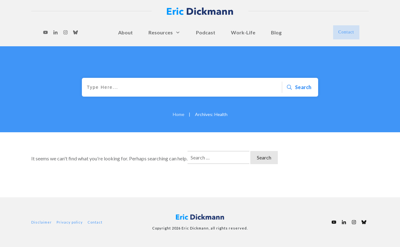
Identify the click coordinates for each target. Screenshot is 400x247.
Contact (95, 222)
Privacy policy (70, 222)
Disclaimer (41, 222)
